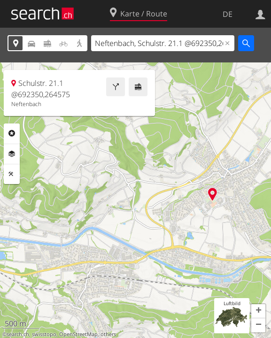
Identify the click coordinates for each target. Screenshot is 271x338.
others (108, 334)
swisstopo (44, 334)
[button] (258, 311)
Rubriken (12, 133)
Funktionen (12, 174)
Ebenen (12, 154)
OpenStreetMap (78, 334)
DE (227, 14)
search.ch (18, 334)
